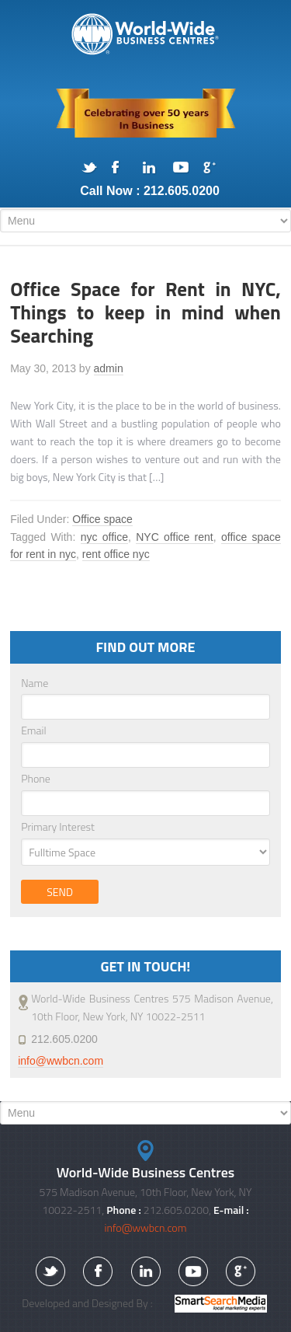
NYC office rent (174, 537)
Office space (102, 519)
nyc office (104, 537)
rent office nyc (116, 554)
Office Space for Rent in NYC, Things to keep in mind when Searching (145, 312)
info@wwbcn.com (60, 1061)
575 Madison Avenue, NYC (145, 34)
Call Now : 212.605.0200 (150, 190)
